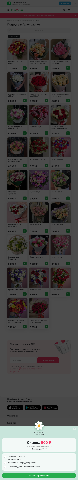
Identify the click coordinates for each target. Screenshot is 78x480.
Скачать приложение (39, 475)
